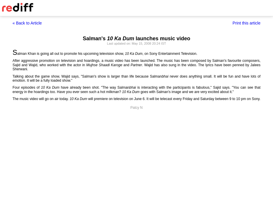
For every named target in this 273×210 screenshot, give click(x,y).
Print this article (246, 23)
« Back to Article (27, 23)
